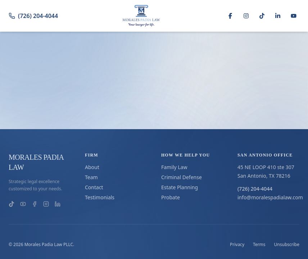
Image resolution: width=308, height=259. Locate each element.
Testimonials (99, 197)
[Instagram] (246, 16)
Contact (94, 187)
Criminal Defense (181, 177)
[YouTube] (293, 16)
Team (91, 177)
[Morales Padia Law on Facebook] (34, 204)
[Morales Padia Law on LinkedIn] (57, 204)
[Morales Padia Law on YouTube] (23, 204)
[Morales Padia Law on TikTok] (11, 204)
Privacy (237, 244)
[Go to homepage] (141, 15)
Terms (259, 244)
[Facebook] (230, 16)
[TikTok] (262, 16)
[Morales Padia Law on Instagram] (46, 204)
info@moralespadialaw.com (268, 197)
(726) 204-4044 (33, 16)
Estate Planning (179, 187)
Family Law (174, 167)
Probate (170, 197)
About (92, 167)
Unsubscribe (286, 244)
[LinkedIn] (278, 16)
